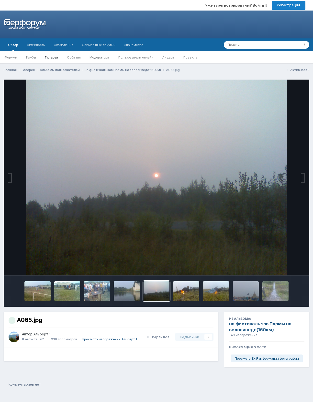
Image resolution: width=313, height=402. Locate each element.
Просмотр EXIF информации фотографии (267, 358)
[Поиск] (252, 45)
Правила (190, 57)
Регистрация (288, 5)
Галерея (51, 57)
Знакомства (133, 45)
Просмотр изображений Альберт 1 (109, 339)
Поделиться (158, 337)
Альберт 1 (42, 334)
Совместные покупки (98, 45)
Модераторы (99, 57)
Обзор (13, 47)
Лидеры (168, 57)
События (74, 57)
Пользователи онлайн (135, 57)
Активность (36, 45)
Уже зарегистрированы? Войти (236, 5)
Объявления (63, 45)
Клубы (31, 57)
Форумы (10, 57)
